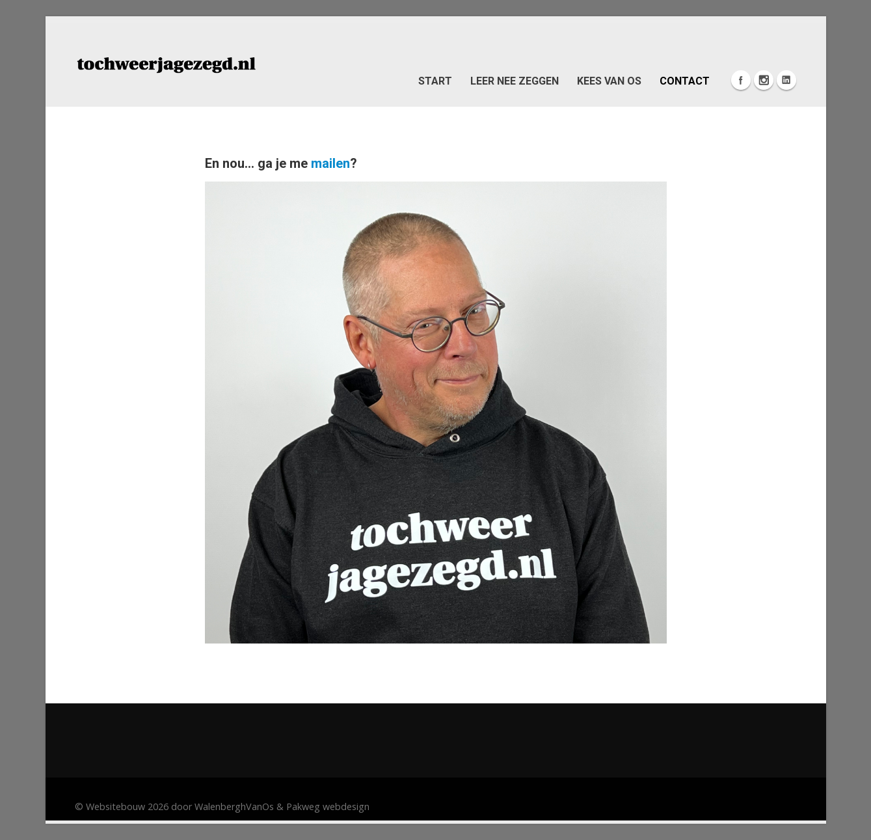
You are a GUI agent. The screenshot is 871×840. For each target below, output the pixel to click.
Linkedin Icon (786, 80)
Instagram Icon (763, 80)
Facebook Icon (741, 80)
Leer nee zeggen (514, 81)
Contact (685, 81)
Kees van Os (609, 81)
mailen (330, 163)
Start (435, 81)
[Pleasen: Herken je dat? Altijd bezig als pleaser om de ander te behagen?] (166, 63)
